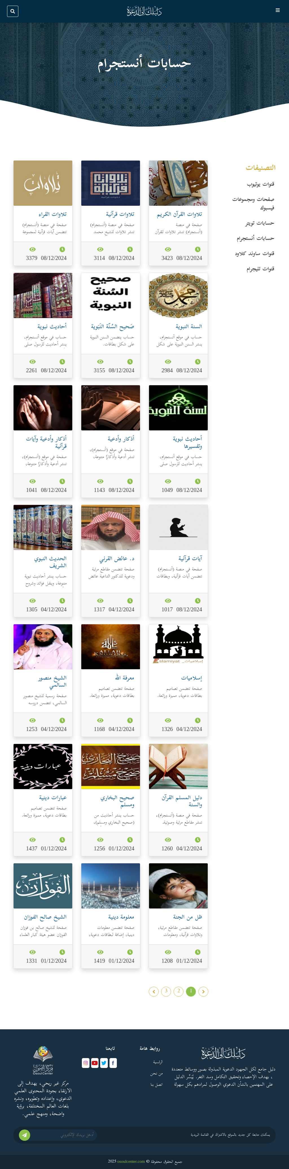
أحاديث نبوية (52, 327)
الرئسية (158, 1062)
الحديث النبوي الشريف (50, 562)
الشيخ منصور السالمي (52, 682)
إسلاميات (191, 679)
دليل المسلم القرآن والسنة (182, 801)
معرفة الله (124, 679)
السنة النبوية (189, 327)
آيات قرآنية (190, 559)
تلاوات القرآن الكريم (179, 215)
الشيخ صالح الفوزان (45, 918)
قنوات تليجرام (260, 269)
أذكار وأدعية (121, 440)
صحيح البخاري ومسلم (117, 801)
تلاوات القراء (53, 215)
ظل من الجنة (187, 918)
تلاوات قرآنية (120, 215)
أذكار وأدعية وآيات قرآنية (46, 443)
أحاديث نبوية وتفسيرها (187, 443)
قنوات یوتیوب (260, 185)
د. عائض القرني (116, 559)
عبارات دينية (53, 798)
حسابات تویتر (259, 224)
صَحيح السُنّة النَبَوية (112, 327)
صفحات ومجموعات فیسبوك (253, 204)
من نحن (156, 1074)
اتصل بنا (156, 1085)
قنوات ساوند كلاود (254, 254)
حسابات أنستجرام (255, 239)
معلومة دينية (121, 918)
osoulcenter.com (131, 1161)
